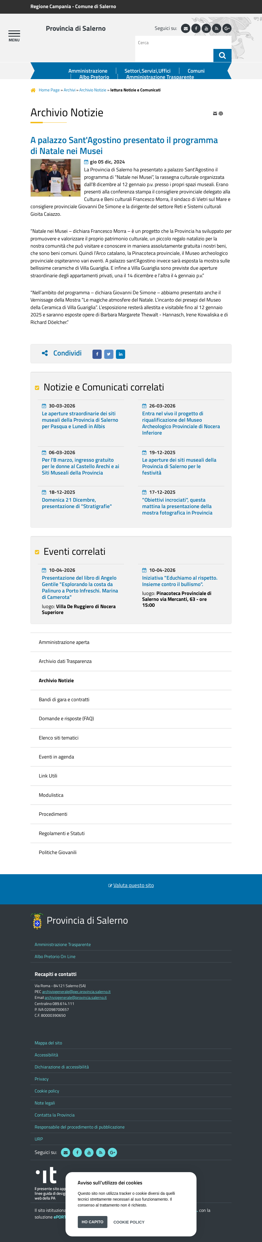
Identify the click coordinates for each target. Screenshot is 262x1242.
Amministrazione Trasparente (160, 77)
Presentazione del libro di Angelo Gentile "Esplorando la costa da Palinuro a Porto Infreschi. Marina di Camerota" (80, 587)
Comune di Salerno (95, 6)
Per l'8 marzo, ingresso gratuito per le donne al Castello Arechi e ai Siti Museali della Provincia (80, 466)
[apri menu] (14, 33)
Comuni (196, 71)
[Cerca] (176, 42)
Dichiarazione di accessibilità (62, 1066)
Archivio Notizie (92, 90)
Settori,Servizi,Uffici (148, 71)
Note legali (45, 1102)
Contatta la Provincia (55, 1114)
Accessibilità (46, 1054)
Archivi (69, 90)
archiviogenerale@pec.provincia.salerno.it (76, 992)
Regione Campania (50, 6)
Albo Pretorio (94, 77)
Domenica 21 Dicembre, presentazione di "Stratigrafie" (77, 503)
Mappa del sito (48, 1042)
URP (39, 1139)
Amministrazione (88, 71)
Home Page (49, 90)
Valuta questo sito (133, 885)
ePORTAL (62, 1216)
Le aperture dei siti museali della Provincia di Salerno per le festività (179, 466)
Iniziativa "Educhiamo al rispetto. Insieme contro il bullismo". (180, 580)
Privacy (42, 1078)
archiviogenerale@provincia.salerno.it (76, 997)
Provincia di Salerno (76, 28)
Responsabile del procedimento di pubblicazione (80, 1127)
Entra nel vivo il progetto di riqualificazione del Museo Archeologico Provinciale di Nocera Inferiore (181, 423)
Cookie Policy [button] (128, 1222)
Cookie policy (47, 1090)
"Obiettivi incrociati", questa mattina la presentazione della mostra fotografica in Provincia (177, 506)
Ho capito (93, 1222)
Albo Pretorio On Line (55, 956)
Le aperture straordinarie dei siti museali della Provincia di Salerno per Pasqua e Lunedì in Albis (80, 419)
